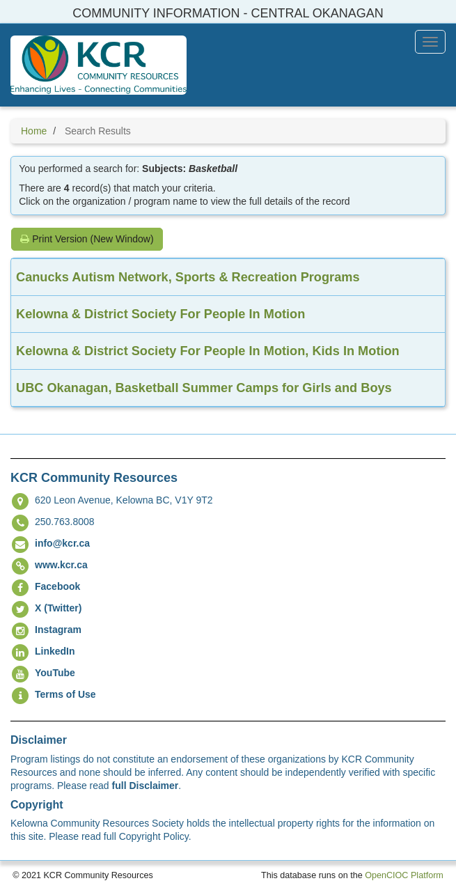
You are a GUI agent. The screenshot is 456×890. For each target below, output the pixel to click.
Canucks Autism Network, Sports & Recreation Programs (188, 277)
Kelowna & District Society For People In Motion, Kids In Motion (208, 351)
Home (34, 130)
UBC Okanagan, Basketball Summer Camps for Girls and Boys (204, 388)
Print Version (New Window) (86, 238)
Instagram (58, 629)
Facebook (57, 586)
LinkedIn (55, 651)
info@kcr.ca (62, 543)
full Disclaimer (145, 785)
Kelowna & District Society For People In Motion (160, 314)
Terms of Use (65, 694)
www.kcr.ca (61, 564)
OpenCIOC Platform (404, 875)
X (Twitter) (58, 608)
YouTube (55, 672)
